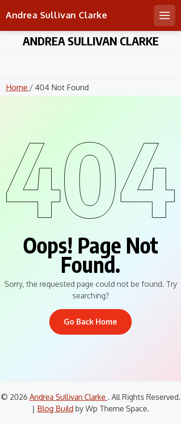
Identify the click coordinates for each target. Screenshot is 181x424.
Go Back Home (90, 321)
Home (17, 87)
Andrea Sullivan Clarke (56, 15)
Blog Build (55, 408)
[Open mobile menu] (164, 15)
